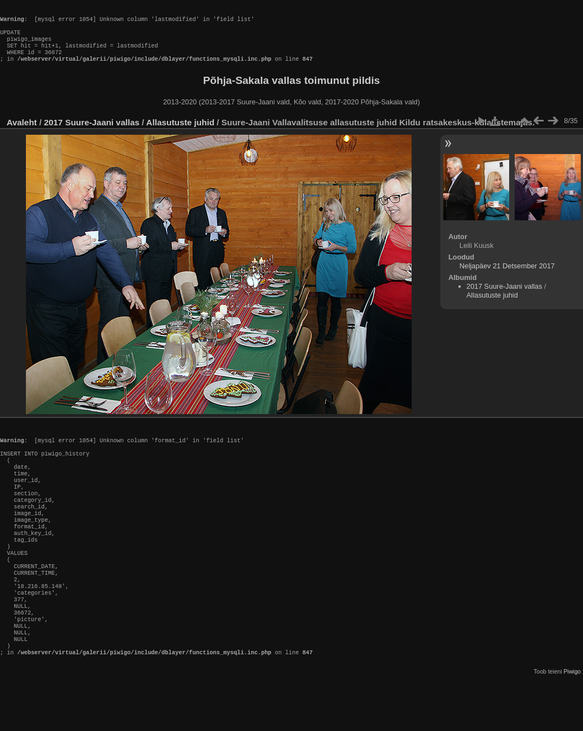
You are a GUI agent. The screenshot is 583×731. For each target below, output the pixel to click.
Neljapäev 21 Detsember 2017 (507, 277)
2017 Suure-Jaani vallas (91, 133)
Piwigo (572, 722)
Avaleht (22, 133)
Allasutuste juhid (180, 133)
